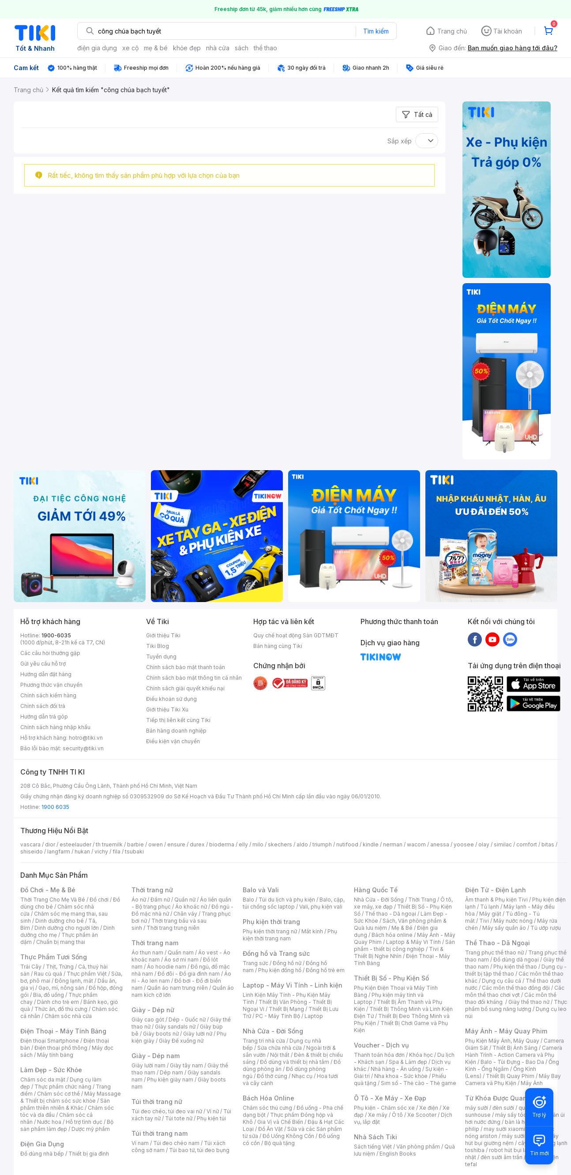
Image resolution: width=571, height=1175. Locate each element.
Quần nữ (184, 899)
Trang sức (255, 963)
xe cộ (130, 48)
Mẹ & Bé (402, 927)
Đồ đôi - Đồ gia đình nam (189, 973)
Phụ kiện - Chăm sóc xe (384, 1107)
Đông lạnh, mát (74, 980)
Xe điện (428, 1107)
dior (50, 844)
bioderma (221, 844)
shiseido (31, 851)
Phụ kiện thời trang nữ (270, 931)
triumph (322, 844)
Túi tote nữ (178, 1118)
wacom (416, 844)
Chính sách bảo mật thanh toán (185, 667)
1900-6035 (56, 635)
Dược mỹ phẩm (90, 1129)
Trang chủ (452, 31)
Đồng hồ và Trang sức (276, 953)
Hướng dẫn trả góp (44, 716)
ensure (176, 844)
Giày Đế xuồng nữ (181, 1040)
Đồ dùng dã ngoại (516, 959)
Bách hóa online (392, 935)
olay (483, 844)
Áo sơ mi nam (181, 959)
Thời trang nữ (152, 890)
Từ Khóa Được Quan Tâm (503, 1098)
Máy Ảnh (532, 1083)
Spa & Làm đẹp (408, 1062)
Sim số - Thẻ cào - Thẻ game (418, 1083)
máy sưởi (476, 1107)
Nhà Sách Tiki (375, 1137)
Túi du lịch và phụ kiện (287, 899)
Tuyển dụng (161, 656)
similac (503, 844)
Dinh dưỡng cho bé (59, 920)
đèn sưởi (503, 1107)
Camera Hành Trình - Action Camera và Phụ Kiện (513, 1054)
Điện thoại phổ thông (60, 1047)
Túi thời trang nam (159, 1133)
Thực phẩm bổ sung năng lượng (516, 1005)
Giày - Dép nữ (152, 1010)
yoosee (464, 844)
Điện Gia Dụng (42, 1144)
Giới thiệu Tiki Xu (167, 709)
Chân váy (185, 913)
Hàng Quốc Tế (376, 890)
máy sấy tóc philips (520, 1114)
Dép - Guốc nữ (187, 1019)
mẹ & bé (156, 48)
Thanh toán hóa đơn (379, 1055)
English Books (397, 1153)
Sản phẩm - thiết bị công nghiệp (404, 945)
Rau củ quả (48, 973)
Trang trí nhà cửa (264, 1040)
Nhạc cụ (302, 1076)
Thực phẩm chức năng (62, 1086)
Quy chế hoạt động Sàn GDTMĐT (295, 635)
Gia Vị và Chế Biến (280, 1122)
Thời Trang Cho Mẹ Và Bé (52, 899)
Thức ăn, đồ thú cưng (60, 1009)
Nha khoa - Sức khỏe (401, 1076)
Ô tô (397, 1114)
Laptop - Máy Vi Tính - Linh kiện (292, 985)
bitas (547, 844)
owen (155, 844)
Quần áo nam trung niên (177, 987)
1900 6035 (55, 807)
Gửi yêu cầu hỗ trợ (43, 663)
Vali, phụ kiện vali (320, 906)
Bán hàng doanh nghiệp (176, 730)
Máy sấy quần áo (504, 927)
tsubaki (134, 851)
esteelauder (75, 844)
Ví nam (140, 1143)
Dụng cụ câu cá (501, 980)
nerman (392, 844)
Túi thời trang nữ (156, 1101)
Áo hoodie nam (166, 966)
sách (241, 48)
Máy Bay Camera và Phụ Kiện (513, 1079)
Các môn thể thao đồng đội (516, 987)
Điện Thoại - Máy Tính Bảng (63, 1031)
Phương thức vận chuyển (51, 684)
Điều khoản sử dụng (171, 699)
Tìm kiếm (376, 31)
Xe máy (377, 1114)
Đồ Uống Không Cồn (288, 1136)
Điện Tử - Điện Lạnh (495, 890)
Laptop (313, 1016)
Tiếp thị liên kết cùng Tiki (178, 720)
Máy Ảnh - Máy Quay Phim (506, 1031)
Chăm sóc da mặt (42, 1079)
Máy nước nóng (513, 920)
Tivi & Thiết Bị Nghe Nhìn (398, 952)
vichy (101, 851)
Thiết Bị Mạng (286, 1009)
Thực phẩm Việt (87, 973)
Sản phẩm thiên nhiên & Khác (65, 1104)
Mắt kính (312, 931)
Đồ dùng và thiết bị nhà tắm (294, 1062)
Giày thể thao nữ (528, 1002)
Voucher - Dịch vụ (381, 1045)
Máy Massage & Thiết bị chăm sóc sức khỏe (70, 1097)
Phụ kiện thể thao (515, 966)
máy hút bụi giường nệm (512, 1139)
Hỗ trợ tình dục (84, 1122)
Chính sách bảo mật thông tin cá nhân (194, 677)
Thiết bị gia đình (88, 1153)
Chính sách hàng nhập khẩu (55, 727)
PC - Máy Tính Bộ (277, 1016)
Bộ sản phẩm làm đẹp (66, 1125)
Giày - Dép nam (155, 1055)
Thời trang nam (154, 943)
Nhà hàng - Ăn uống (396, 1069)
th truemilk (109, 844)
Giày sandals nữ (175, 1026)
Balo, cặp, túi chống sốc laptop (294, 903)
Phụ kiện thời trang (271, 921)
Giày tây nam (186, 1065)
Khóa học (421, 1055)
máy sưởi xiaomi (522, 1136)
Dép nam (171, 1072)
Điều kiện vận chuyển (173, 741)
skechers (280, 844)
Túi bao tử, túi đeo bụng (199, 1150)
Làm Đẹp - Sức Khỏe (51, 1070)
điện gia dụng (97, 48)
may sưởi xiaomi (504, 1129)
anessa (439, 844)
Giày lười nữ (197, 1033)
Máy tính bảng (55, 1055)
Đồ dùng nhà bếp (42, 1153)
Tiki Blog (157, 646)
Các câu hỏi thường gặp (50, 653)
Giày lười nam (148, 1065)
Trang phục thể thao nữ (494, 952)
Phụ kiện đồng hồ (279, 970)
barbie (135, 844)
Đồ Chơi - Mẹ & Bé (47, 890)
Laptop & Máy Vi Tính (413, 942)
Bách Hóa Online (268, 1098)
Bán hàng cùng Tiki (277, 646)
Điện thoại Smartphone (49, 1040)
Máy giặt (490, 913)
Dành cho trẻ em (58, 1002)
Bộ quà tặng (279, 1143)
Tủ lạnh (489, 906)
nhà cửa (217, 48)
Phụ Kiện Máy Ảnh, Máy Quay (502, 1040)
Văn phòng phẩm (418, 1146)
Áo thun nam (147, 952)
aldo (302, 844)
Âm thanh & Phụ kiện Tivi (496, 899)
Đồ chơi (99, 899)
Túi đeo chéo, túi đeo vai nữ (166, 1111)
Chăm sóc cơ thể (58, 1093)
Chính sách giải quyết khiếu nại (185, 688)
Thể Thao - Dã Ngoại (497, 943)
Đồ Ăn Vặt (270, 1129)
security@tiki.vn (83, 748)
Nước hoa (49, 1122)
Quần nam (181, 952)
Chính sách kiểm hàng (48, 695)
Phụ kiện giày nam (170, 1079)
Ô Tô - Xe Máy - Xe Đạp (390, 1098)
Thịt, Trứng (60, 966)
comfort (526, 844)
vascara (30, 844)
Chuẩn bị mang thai (60, 942)
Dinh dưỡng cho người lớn (66, 927)
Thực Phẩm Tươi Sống (53, 957)
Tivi (484, 920)
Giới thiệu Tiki (163, 635)
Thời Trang (422, 899)
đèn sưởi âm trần (501, 1157)
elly (243, 844)
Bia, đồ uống (48, 995)
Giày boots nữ (161, 1033)
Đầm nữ (160, 899)
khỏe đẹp (187, 48)
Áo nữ (138, 899)
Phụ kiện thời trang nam (290, 935)
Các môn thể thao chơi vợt (514, 991)
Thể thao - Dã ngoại (390, 913)
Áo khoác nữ (191, 906)
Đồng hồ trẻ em (325, 970)
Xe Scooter (421, 1114)
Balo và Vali (261, 890)
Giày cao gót (147, 1019)
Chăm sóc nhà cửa (68, 1016)
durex (197, 844)
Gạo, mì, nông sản (61, 987)
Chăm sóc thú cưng (267, 1107)
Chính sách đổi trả (42, 706)
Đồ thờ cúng (272, 1076)
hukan (82, 851)
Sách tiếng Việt (373, 1146)
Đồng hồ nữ (287, 963)
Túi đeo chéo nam (176, 1143)
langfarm (58, 851)
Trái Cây (30, 966)
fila (116, 851)
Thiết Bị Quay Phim (510, 1076)
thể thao (265, 48)
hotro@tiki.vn (86, 737)
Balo (248, 899)
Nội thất (279, 1055)
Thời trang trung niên (173, 927)
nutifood (347, 844)
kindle (371, 844)
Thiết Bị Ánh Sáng (514, 1047)
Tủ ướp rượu (545, 927)
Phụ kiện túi (211, 1118)
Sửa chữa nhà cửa (279, 1047)
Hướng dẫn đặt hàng (45, 674)
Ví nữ (213, 1111)
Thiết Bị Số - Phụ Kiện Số (391, 978)
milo (257, 844)
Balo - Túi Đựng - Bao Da (512, 1062)
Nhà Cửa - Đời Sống (273, 1031)
